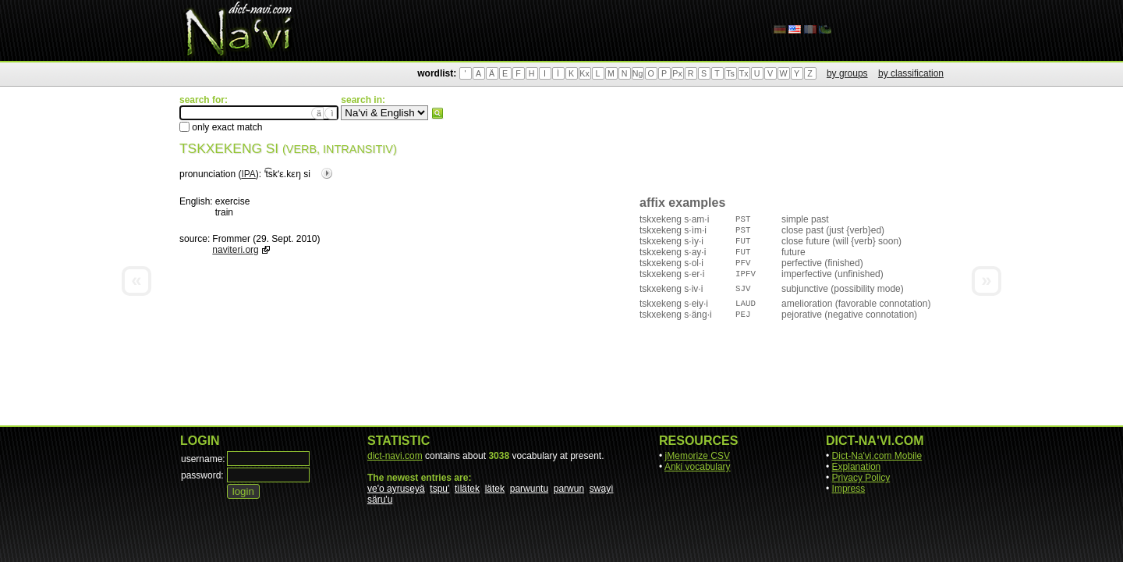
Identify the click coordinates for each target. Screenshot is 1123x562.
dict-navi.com (395, 455)
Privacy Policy (861, 477)
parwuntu (529, 488)
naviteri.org (235, 249)
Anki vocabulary (697, 466)
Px (677, 73)
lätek (495, 488)
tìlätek (467, 488)
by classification (911, 73)
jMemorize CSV (697, 455)
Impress (849, 488)
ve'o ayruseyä (396, 488)
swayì (602, 488)
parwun (569, 488)
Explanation (856, 466)
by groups (847, 73)
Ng (637, 73)
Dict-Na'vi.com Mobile (877, 455)
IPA (248, 174)
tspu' (439, 488)
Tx (744, 73)
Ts (730, 73)
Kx (584, 73)
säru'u (379, 499)
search (437, 113)
